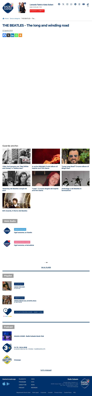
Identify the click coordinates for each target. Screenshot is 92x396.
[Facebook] (4, 35)
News (33, 384)
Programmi (22, 382)
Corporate (43, 392)
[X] (8, 35)
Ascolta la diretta (37, 11)
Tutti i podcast (46, 370)
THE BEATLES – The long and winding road (35, 25)
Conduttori (22, 384)
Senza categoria (15, 18)
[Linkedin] (12, 35)
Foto (32, 382)
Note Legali (35, 392)
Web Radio (34, 387)
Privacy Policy (58, 392)
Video (33, 379)
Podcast (21, 387)
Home (6, 18)
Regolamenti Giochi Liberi (23, 392)
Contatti (50, 392)
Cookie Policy (68, 392)
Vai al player (46, 267)
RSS (74, 392)
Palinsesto (22, 379)
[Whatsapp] (16, 35)
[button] (45, 262)
